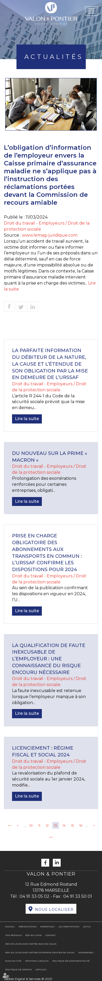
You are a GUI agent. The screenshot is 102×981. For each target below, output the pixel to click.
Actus (87, 926)
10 (31, 825)
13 (55, 825)
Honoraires (86, 952)
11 (39, 825)
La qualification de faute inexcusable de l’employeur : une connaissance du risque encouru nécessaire (48, 659)
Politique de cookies (18, 969)
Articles (41, 969)
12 (47, 825)
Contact (51, 935)
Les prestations (69, 926)
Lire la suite (27, 418)
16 (80, 825)
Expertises (47, 926)
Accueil (10, 926)
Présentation (28, 926)
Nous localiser (54, 909)
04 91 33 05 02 (34, 896)
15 (72, 825)
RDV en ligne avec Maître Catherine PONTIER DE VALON (40, 952)
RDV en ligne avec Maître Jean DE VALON (30, 944)
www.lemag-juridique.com (49, 235)
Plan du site (13, 961)
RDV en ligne (33, 935)
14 (64, 825)
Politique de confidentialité (71, 961)
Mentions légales (37, 961)
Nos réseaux (13, 935)
